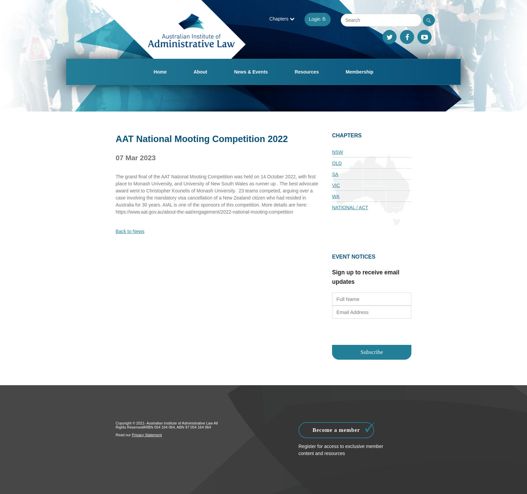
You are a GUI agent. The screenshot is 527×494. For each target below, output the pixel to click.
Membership (359, 72)
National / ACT (350, 207)
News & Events (251, 72)
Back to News (130, 231)
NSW (337, 152)
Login (317, 19)
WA (335, 196)
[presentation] (372, 332)
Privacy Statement (147, 435)
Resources (307, 72)
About (200, 72)
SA (335, 174)
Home (160, 72)
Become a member (343, 428)
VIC (336, 185)
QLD (337, 163)
